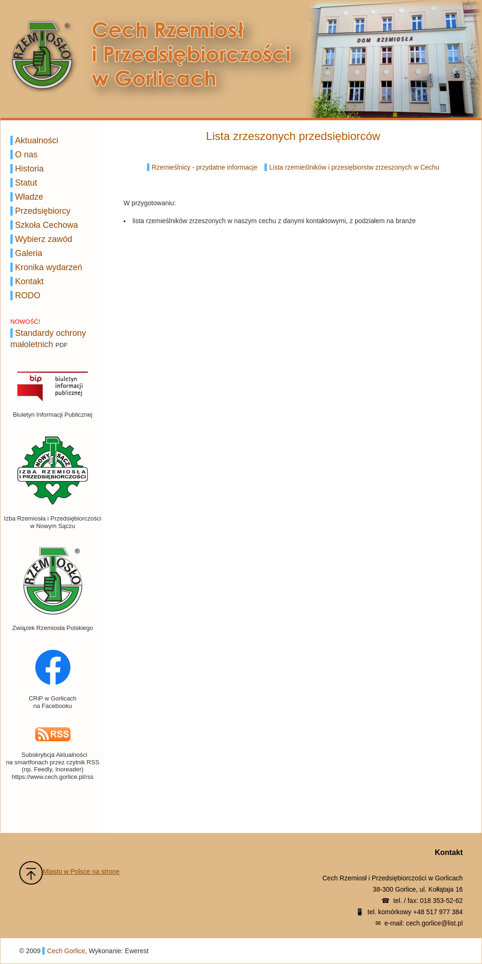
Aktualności (36, 140)
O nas (26, 154)
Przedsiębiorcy (42, 211)
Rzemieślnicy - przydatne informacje (204, 167)
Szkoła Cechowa (46, 225)
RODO (27, 295)
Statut (26, 182)
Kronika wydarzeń (48, 267)
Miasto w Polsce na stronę (81, 871)
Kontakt (29, 281)
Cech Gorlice (66, 951)
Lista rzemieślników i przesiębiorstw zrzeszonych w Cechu (354, 167)
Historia (29, 168)
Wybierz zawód (43, 239)
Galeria (28, 253)
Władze (29, 197)
